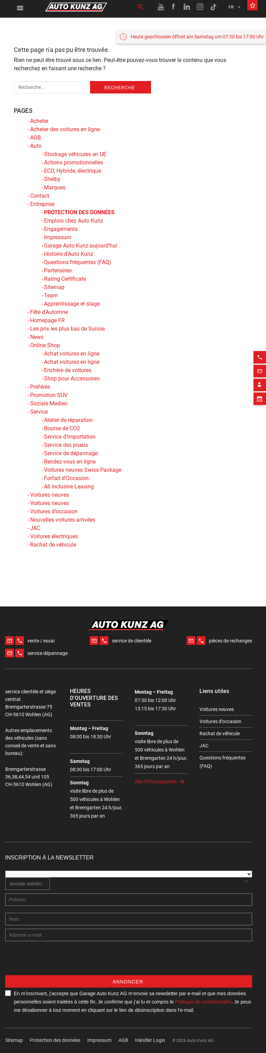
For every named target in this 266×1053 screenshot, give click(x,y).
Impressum (57, 237)
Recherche (119, 87)
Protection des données (55, 1040)
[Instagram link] (200, 6)
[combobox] (27, 884)
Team (51, 295)
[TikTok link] (213, 6)
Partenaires (58, 270)
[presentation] (57, 961)
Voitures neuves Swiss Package (82, 470)
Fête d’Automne (49, 312)
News (37, 337)
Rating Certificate (65, 279)
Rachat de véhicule (53, 544)
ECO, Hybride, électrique (72, 171)
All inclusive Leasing (69, 486)
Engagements (61, 229)
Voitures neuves (49, 495)
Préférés (40, 387)
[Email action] (260, 359)
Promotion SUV (49, 395)
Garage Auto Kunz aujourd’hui (80, 245)
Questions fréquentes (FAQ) (77, 262)
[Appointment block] (260, 387)
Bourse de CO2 (62, 428)
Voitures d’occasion (54, 511)
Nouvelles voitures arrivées (62, 519)
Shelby (52, 179)
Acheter (39, 121)
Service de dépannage (71, 453)
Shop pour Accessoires (72, 378)
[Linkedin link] (187, 6)
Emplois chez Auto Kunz (73, 220)
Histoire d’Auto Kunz (68, 254)
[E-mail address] (128, 935)
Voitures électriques (54, 536)
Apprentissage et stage (72, 303)
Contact (39, 195)
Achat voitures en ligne (71, 353)
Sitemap (54, 287)
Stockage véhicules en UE (75, 154)
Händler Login (150, 1040)
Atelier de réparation (68, 420)
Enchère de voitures (67, 370)
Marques (54, 187)
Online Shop (45, 345)
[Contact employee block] (260, 373)
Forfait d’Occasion (66, 478)
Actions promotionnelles (73, 162)
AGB (35, 137)
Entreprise (42, 204)
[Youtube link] (160, 6)
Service (39, 411)
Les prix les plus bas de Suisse (67, 328)
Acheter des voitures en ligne (65, 129)
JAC (35, 528)
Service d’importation (70, 436)
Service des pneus (66, 445)
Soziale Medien (49, 403)
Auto (36, 146)
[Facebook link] (173, 6)
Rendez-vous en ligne (70, 461)
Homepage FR (47, 320)
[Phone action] (260, 345)
